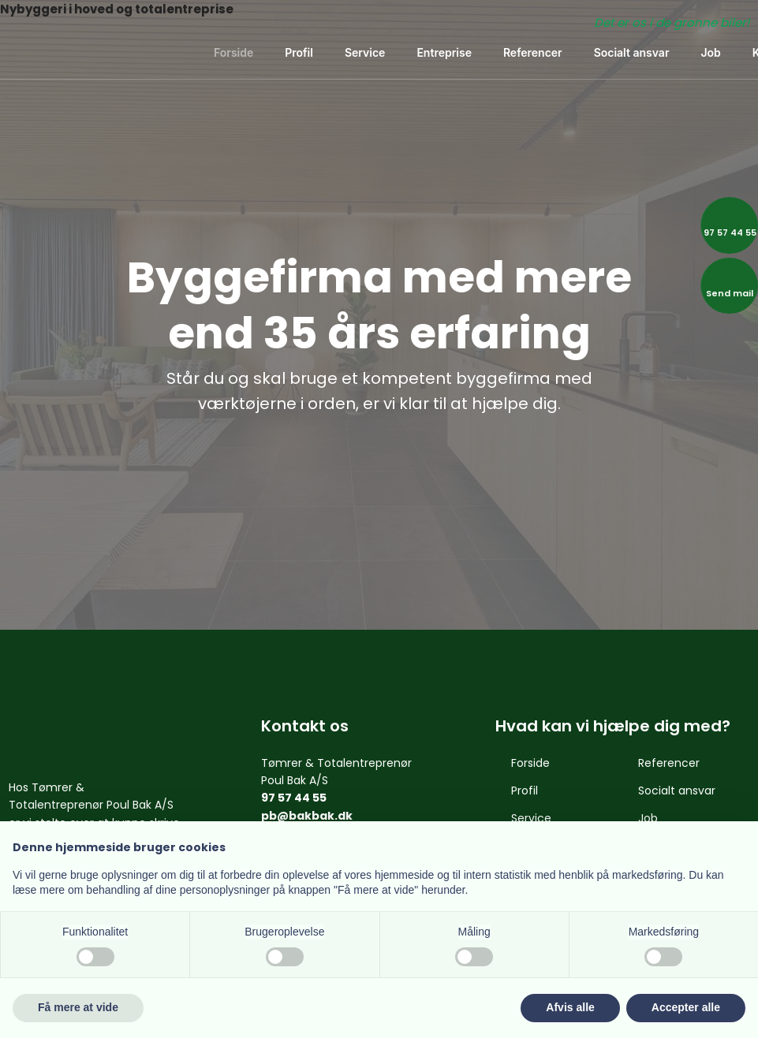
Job (710, 52)
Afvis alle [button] (570, 1007)
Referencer (532, 52)
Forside (233, 52)
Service (365, 52)
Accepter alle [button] (686, 1007)
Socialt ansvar (632, 52)
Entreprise (444, 52)
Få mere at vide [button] (78, 1007)
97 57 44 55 (294, 797)
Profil (299, 52)
